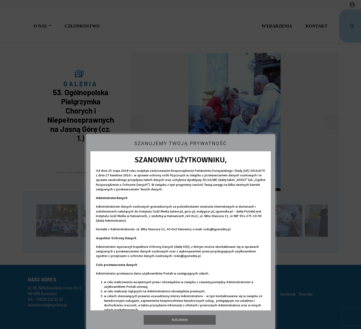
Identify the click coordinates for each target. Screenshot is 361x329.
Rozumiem (180, 320)
